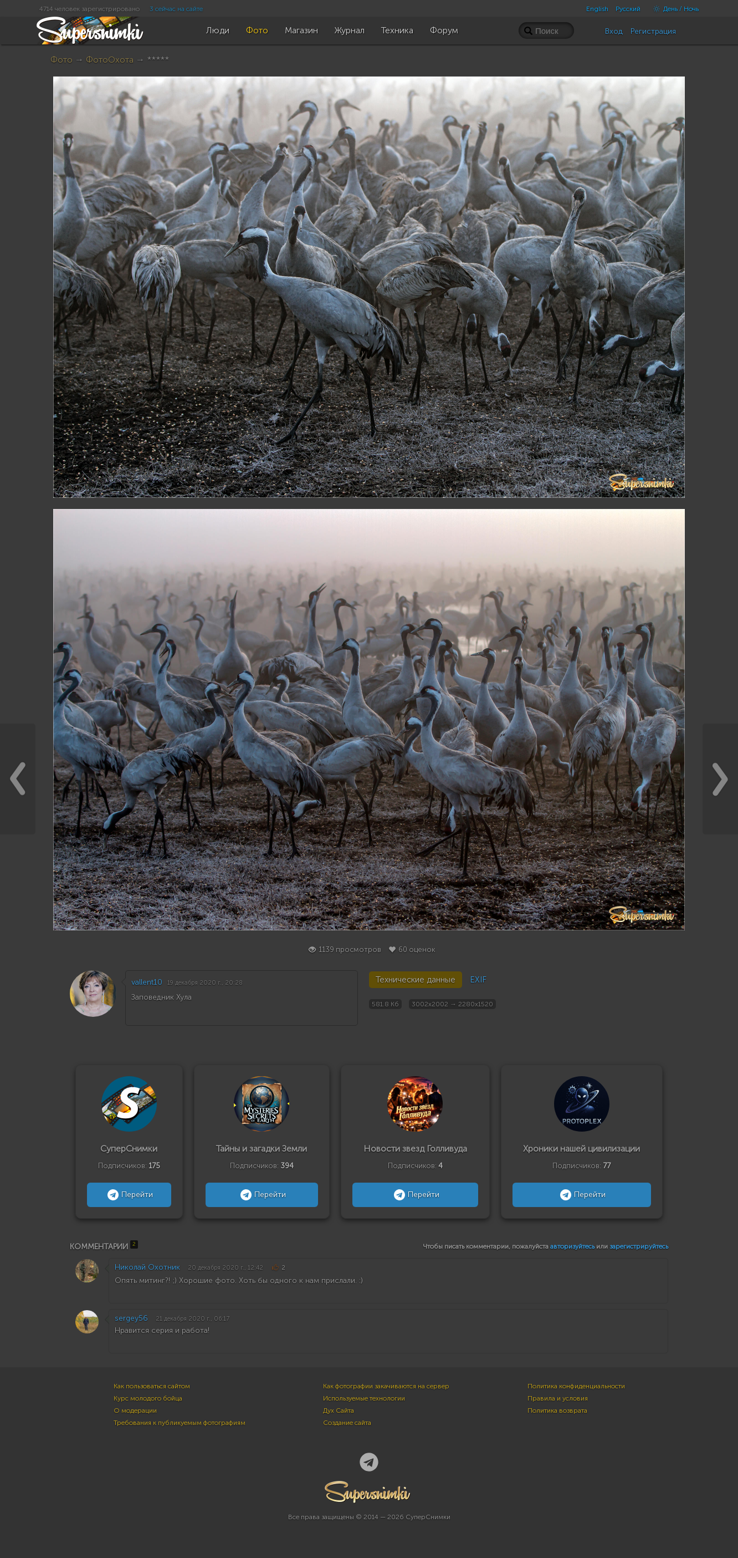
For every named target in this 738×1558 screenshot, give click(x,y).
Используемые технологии (364, 1398)
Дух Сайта (338, 1410)
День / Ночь (673, 9)
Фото (61, 59)
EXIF (478, 980)
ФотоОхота (110, 59)
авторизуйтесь (572, 1246)
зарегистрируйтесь (638, 1246)
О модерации (135, 1410)
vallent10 (146, 982)
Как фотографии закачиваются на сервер (386, 1386)
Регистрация (653, 31)
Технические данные (415, 980)
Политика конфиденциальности (576, 1386)
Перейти (129, 1195)
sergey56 (131, 1318)
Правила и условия (557, 1398)
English (597, 9)
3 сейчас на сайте (176, 9)
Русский (628, 9)
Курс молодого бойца (148, 1398)
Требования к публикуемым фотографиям (179, 1423)
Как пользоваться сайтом (152, 1386)
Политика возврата (557, 1410)
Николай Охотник (147, 1267)
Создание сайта (347, 1423)
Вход (614, 31)
